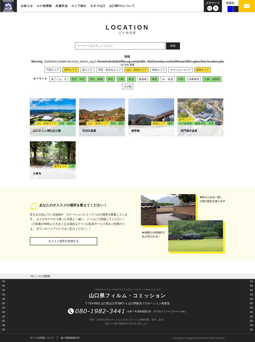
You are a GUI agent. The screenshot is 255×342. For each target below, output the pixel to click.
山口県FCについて (122, 5)
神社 (110, 79)
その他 (127, 86)
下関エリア (52, 69)
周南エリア (158, 69)
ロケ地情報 (44, 5)
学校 (180, 79)
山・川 (63, 79)
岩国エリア (202, 69)
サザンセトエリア (180, 69)
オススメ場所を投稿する (63, 241)
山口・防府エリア (136, 69)
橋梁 (154, 79)
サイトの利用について (42, 338)
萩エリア (87, 69)
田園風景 (194, 79)
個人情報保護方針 (70, 338)
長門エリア (70, 69)
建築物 (143, 79)
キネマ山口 (98, 5)
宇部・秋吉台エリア (109, 69)
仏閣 (121, 79)
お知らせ (27, 5)
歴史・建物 (96, 79)
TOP (32, 276)
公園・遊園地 (212, 79)
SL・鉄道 (167, 79)
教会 (131, 79)
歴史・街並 (78, 79)
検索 (173, 45)
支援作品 (61, 5)
